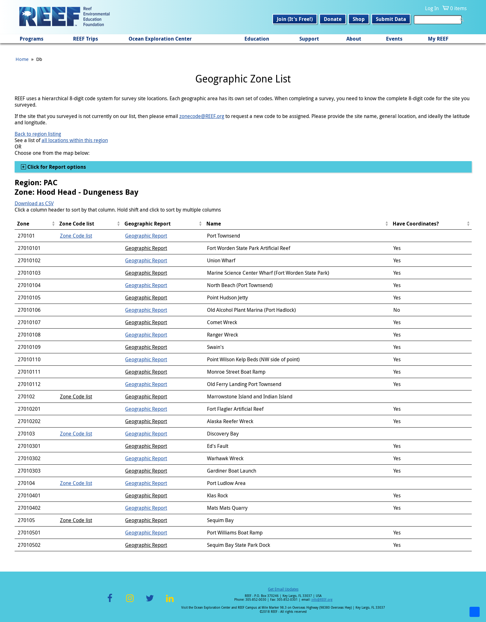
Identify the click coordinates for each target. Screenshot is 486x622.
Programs (31, 38)
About (353, 38)
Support (309, 38)
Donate (333, 19)
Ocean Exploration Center (160, 38)
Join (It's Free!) (295, 19)
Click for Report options (56, 166)
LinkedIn (170, 602)
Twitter (149, 602)
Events (394, 38)
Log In (432, 8)
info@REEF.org (321, 600)
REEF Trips (85, 38)
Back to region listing (38, 133)
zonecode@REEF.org (201, 116)
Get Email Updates (283, 589)
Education (256, 38)
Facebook (109, 602)
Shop (359, 19)
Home (22, 59)
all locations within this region (75, 140)
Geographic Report (146, 235)
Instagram (130, 602)
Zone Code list (76, 235)
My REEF (438, 38)
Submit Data (391, 19)
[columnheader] (36, 224)
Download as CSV (34, 203)
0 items (458, 8)
